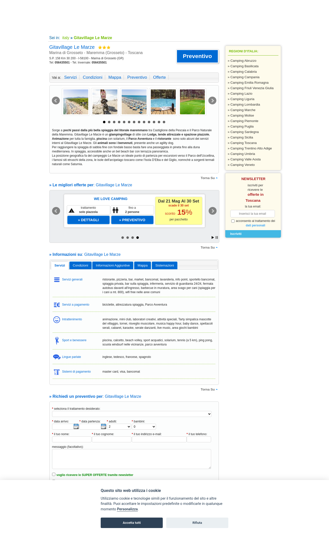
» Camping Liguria (241, 99)
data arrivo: (60, 421)
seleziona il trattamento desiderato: (76, 408)
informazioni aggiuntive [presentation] (113, 265)
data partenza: (90, 421)
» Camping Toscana (242, 143)
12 (159, 122)
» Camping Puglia (241, 126)
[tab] (60, 265)
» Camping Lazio (240, 93)
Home (67, 27)
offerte (159, 77)
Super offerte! (113, 27)
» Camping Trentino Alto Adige (250, 148)
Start (213, 237)
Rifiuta (197, 523)
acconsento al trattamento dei (253, 223)
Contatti (158, 27)
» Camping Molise (241, 115)
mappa (114, 77)
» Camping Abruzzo (242, 61)
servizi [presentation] (59, 265)
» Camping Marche (241, 110)
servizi (70, 77)
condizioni (92, 77)
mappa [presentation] (143, 265)
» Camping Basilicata (243, 66)
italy (65, 38)
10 (149, 122)
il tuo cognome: (103, 434)
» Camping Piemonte (243, 121)
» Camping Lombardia (244, 104)
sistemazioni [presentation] (164, 265)
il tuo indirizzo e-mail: (147, 434)
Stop (217, 237)
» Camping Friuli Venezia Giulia (251, 88)
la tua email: (253, 206)
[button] (197, 56)
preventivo (137, 77)
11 (154, 122)
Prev (56, 101)
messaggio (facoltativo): (68, 447)
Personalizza (127, 509)
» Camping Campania (244, 77)
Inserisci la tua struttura (203, 27)
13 (164, 122)
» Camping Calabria (242, 71)
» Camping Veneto (241, 165)
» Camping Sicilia (240, 137)
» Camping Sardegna (243, 132)
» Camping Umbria (241, 154)
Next (212, 101)
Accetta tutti (132, 523)
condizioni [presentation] (80, 265)
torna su (210, 178)
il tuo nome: (61, 434)
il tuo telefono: (197, 434)
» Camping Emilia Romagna (248, 82)
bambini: (138, 421)
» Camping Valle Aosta (244, 159)
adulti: (112, 421)
